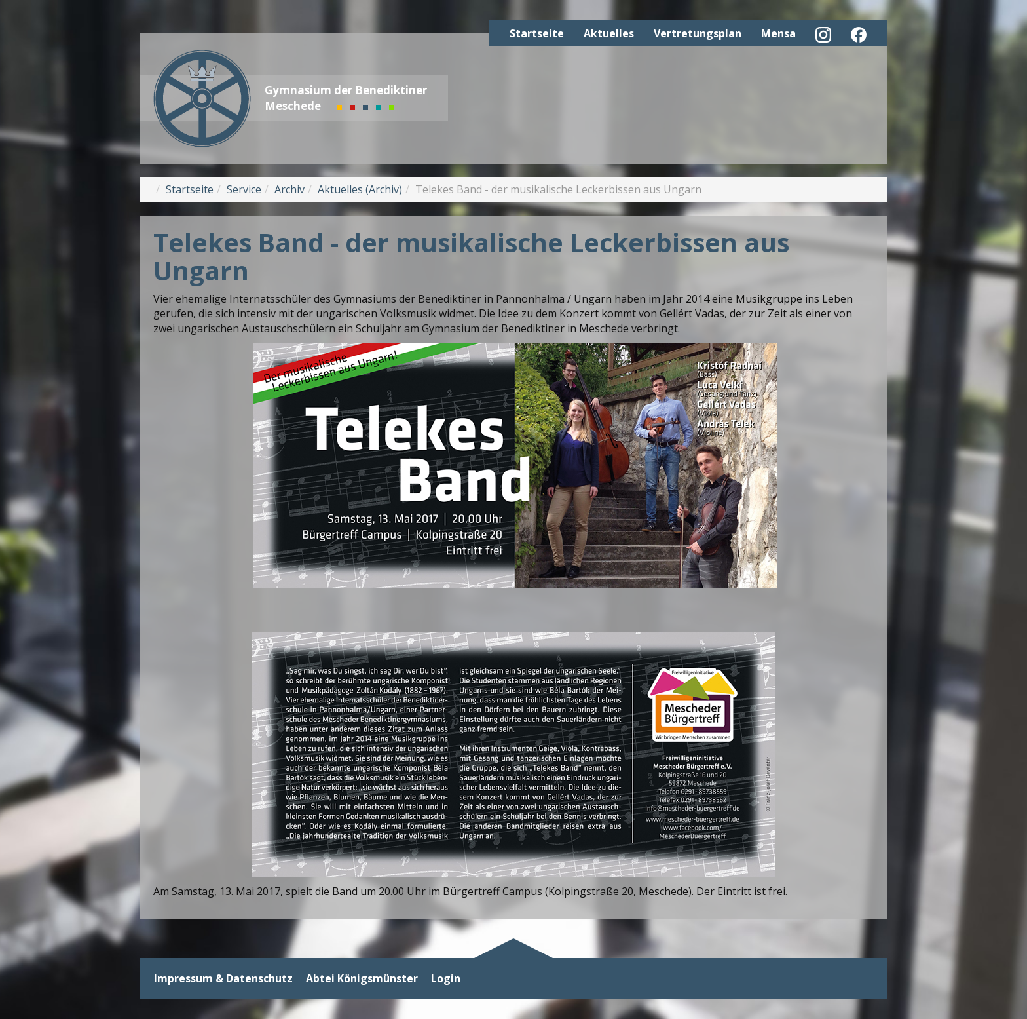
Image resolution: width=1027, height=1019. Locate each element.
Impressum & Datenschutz (223, 979)
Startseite (537, 33)
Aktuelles (609, 33)
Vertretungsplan (697, 33)
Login (445, 979)
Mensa (778, 33)
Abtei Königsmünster (362, 979)
